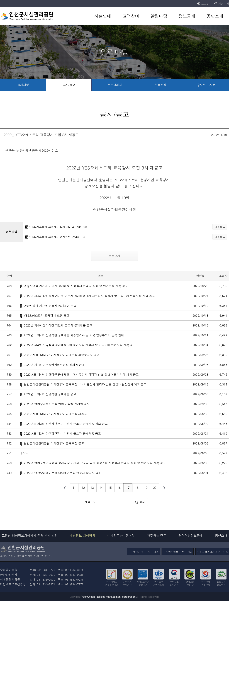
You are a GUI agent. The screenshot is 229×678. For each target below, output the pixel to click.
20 (154, 488)
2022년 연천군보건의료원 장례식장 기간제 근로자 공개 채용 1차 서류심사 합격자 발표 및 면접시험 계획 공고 (95, 463)
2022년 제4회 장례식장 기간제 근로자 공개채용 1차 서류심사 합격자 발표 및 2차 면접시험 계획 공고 (89, 296)
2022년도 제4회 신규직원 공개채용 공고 (50, 394)
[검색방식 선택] (88, 502)
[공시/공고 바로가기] (69, 85)
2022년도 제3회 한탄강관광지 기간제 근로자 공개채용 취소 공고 (66, 424)
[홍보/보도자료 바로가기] (206, 85)
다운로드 (220, 227)
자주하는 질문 (156, 535)
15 (110, 488)
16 (119, 488)
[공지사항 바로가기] (23, 85)
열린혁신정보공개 (191, 535)
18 (136, 488)
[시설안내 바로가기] (103, 16)
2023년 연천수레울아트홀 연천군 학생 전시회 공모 (57, 404)
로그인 (203, 4)
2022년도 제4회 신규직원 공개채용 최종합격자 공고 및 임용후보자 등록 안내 (74, 335)
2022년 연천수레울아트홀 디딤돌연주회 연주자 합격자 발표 (62, 473)
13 (92, 488)
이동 (156, 551)
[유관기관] (139, 551)
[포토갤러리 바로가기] (114, 85)
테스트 (23, 453)
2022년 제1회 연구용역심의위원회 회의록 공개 (54, 365)
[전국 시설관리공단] (207, 551)
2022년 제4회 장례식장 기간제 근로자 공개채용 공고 (58, 325)
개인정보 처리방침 (82, 535)
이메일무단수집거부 (121, 535)
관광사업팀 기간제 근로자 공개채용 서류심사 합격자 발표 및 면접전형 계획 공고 (76, 286)
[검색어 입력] (114, 502)
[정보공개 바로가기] (187, 16)
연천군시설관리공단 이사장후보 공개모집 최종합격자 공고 (61, 355)
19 (145, 488)
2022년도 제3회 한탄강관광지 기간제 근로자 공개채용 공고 (62, 433)
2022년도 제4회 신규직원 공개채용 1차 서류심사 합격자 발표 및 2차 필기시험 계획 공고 (81, 374)
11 (74, 488)
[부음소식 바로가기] (160, 85)
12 (83, 488)
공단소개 (221, 535)
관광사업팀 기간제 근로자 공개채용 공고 (50, 306)
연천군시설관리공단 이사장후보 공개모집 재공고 (55, 414)
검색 (140, 502)
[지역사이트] (173, 551)
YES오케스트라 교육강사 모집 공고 (46, 315)
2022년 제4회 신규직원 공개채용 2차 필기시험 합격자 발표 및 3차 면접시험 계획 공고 (80, 345)
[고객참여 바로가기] (131, 16)
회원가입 (221, 4)
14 (101, 488)
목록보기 (114, 256)
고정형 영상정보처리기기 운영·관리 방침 (30, 535)
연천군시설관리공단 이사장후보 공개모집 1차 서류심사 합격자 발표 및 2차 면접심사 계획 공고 (85, 384)
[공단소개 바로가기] (215, 16)
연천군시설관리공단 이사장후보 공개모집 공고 (54, 443)
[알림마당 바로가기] (159, 16)
